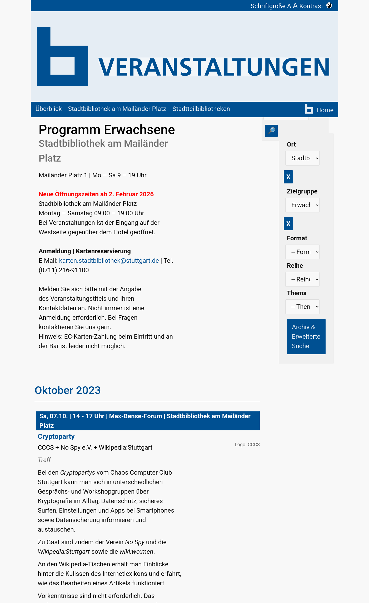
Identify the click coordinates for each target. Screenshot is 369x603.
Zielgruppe (302, 191)
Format (297, 238)
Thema (297, 293)
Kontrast (315, 6)
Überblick (49, 109)
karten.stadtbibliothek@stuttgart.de (109, 260)
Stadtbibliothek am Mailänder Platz (117, 109)
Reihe (295, 265)
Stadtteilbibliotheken (201, 109)
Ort (291, 144)
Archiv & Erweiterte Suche (306, 336)
